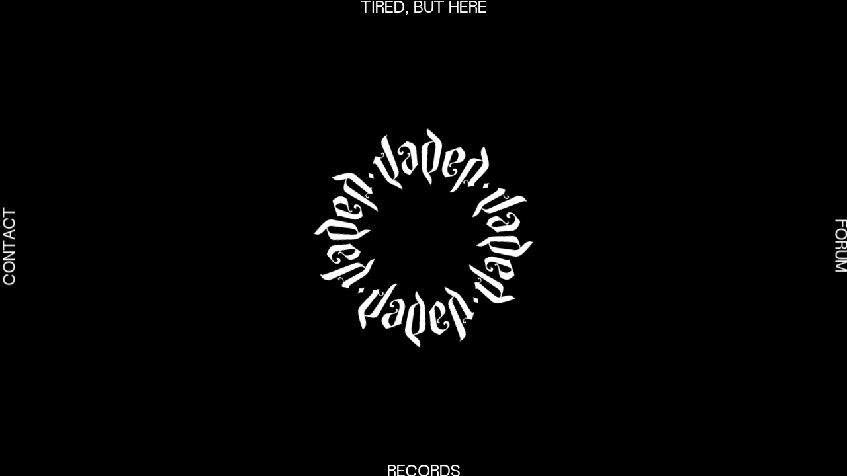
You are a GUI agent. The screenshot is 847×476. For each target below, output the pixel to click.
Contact (11, 246)
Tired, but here (424, 8)
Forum (839, 246)
